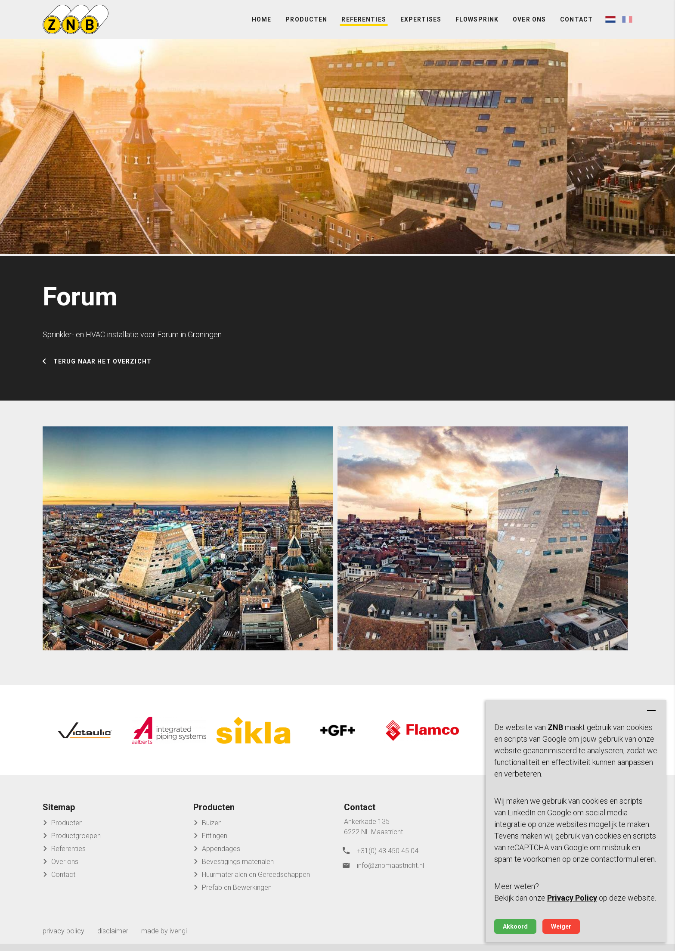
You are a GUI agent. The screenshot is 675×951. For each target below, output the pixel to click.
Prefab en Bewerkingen (237, 895)
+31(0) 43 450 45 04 (387, 857)
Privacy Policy (572, 897)
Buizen (212, 830)
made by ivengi (164, 938)
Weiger (561, 926)
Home (261, 25)
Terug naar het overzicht (102, 373)
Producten (306, 25)
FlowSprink (477, 25)
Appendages (221, 856)
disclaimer (112, 938)
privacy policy (63, 938)
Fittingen (214, 843)
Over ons (529, 25)
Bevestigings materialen (238, 869)
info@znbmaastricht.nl (390, 870)
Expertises (420, 25)
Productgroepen (76, 843)
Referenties (363, 25)
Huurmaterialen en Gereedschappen (256, 882)
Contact (576, 25)
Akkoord (515, 926)
